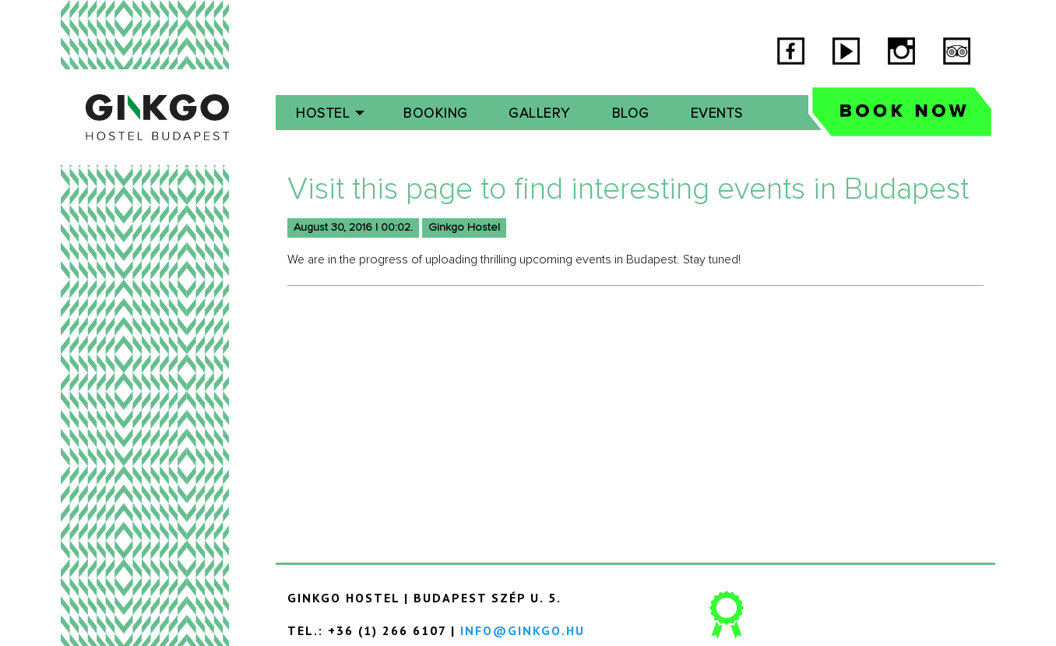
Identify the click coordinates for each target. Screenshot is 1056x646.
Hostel (323, 114)
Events (717, 114)
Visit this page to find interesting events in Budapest (628, 189)
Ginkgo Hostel (464, 227)
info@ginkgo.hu (522, 630)
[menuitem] (329, 112)
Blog (630, 114)
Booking (435, 114)
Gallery (540, 114)
